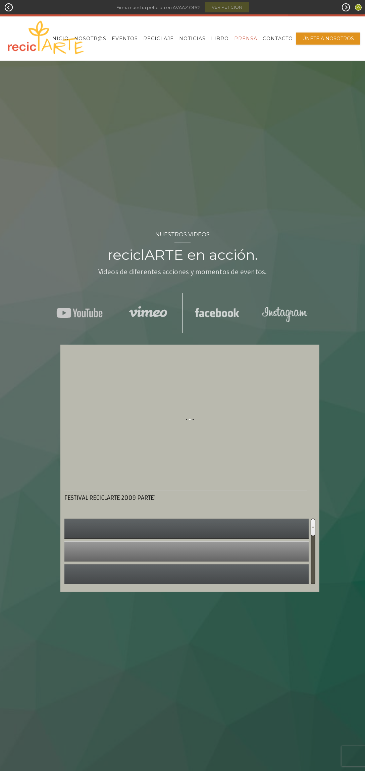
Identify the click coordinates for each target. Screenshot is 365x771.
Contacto (278, 39)
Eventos (125, 39)
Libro (220, 39)
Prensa (245, 39)
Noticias (192, 39)
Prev (8, 7)
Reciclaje (158, 39)
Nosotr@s (90, 39)
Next (346, 7)
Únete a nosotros (328, 39)
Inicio (59, 39)
